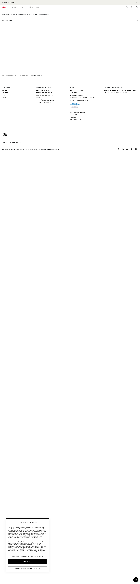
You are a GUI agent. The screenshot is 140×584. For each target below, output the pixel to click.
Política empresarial (44, 102)
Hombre (23, 7)
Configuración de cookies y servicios (27, 568)
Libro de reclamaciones (76, 106)
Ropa (22, 75)
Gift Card (73, 117)
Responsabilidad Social (45, 95)
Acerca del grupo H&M (44, 93)
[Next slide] (137, 20)
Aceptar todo (27, 561)
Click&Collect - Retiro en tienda (82, 98)
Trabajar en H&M (42, 90)
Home (38, 7)
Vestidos (28, 75)
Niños (31, 7)
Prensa (38, 98)
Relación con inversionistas (46, 100)
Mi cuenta (73, 93)
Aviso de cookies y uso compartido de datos (27, 556)
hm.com (5, 75)
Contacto (73, 115)
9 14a (17, 75)
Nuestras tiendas (76, 95)
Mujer (14, 7)
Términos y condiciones (79, 100)
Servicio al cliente (77, 90)
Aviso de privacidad (77, 112)
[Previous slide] (133, 20)
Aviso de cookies (76, 119)
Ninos (11, 75)
